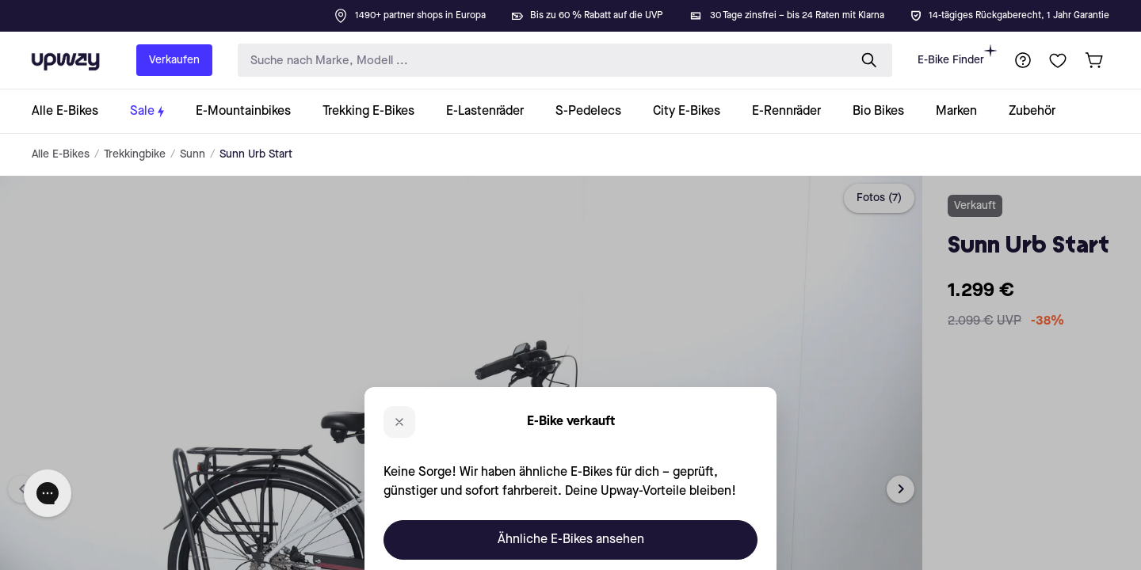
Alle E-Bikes (61, 154)
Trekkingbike (135, 154)
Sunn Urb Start (255, 154)
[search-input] (539, 61)
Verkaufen (174, 60)
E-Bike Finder (957, 55)
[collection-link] (73, 111)
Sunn (192, 154)
